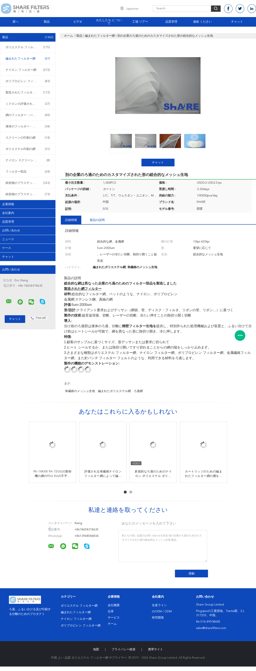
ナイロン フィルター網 (28, 70)
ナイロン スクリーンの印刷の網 (28, 160)
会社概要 (114, 605)
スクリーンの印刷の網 (28, 138)
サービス (114, 617)
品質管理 (171, 21)
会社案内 (8, 213)
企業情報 (8, 204)
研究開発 (158, 617)
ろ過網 (138, 391)
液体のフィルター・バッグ (28, 126)
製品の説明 (97, 220)
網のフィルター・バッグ (28, 115)
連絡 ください (202, 21)
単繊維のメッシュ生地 (80, 391)
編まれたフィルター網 (28, 59)
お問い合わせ (11, 230)
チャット (237, 21)
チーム (112, 623)
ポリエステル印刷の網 (28, 149)
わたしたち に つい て (109, 22)
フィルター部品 (28, 172)
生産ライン (159, 605)
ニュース (8, 239)
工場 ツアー (140, 21)
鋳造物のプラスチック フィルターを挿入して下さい (29, 183)
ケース (6, 248)
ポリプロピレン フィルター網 (28, 81)
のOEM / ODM (162, 611)
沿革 (111, 611)
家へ (16, 21)
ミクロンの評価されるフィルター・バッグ (29, 104)
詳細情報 (71, 220)
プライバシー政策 (123, 649)
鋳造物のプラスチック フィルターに (29, 194)
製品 (47, 21)
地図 (96, 649)
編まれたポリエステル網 (114, 391)
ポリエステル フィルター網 (28, 47)
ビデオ (77, 21)
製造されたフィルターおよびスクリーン (29, 92)
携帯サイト (155, 649)
